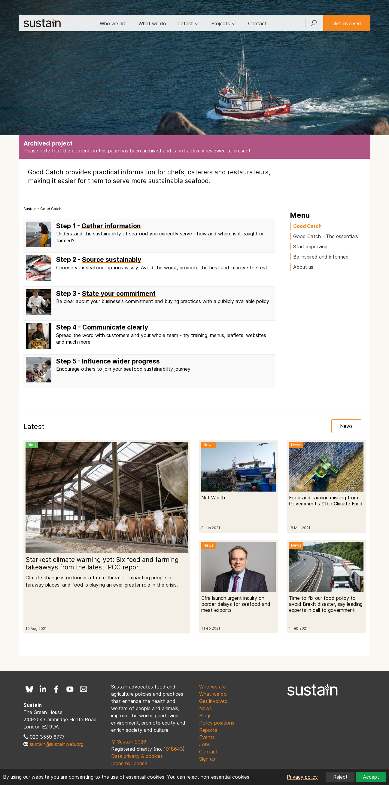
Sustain (29, 209)
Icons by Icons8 (129, 763)
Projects (223, 23)
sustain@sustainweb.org (57, 744)
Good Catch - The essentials (325, 236)
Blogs (205, 716)
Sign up (207, 759)
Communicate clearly (115, 327)
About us (303, 267)
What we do (152, 23)
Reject (340, 777)
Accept (371, 777)
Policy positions (216, 723)
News (346, 426)
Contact (257, 23)
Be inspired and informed (321, 257)
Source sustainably (111, 259)
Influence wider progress (121, 361)
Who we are (113, 23)
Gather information (111, 226)
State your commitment (119, 293)
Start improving (310, 247)
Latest (188, 23)
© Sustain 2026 (128, 742)
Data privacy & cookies (137, 756)
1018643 (173, 749)
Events (207, 737)
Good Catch (50, 209)
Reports (208, 730)
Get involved (347, 23)
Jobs (204, 744)
